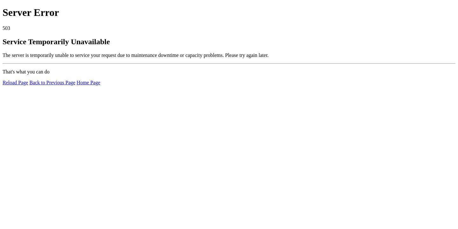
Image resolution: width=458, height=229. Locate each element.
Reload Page (15, 82)
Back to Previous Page (52, 82)
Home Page (88, 82)
